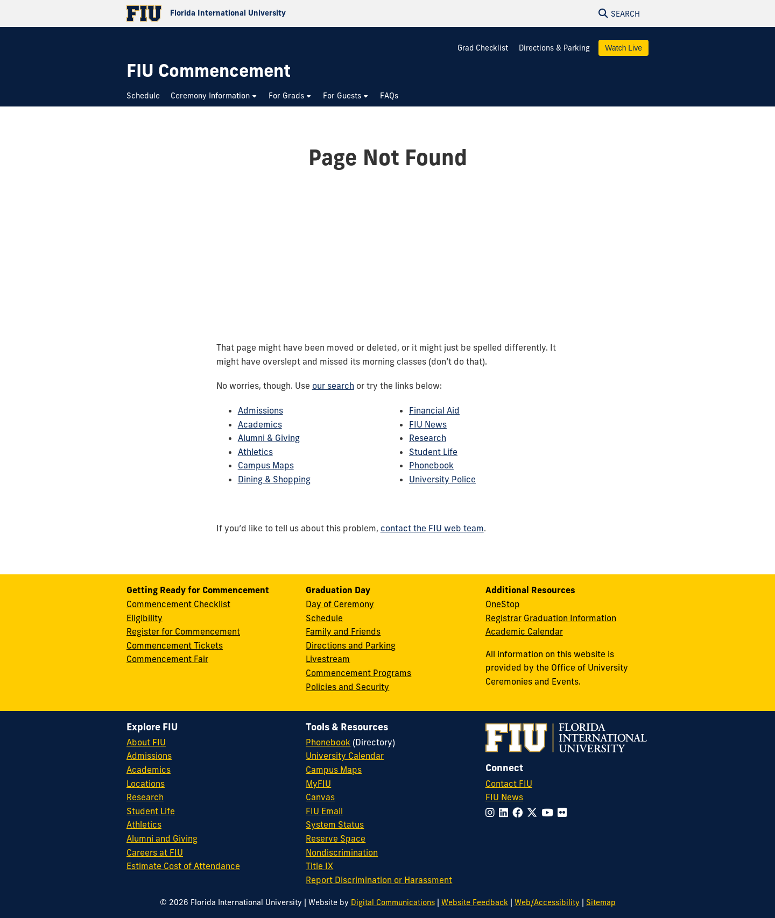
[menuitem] (145, 96)
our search (333, 385)
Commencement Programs (358, 672)
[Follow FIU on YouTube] (549, 812)
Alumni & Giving (269, 437)
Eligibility (144, 618)
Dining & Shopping (274, 479)
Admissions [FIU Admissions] (149, 755)
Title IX (319, 865)
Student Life (433, 451)
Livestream (328, 658)
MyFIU (318, 783)
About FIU (146, 742)
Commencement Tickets (174, 645)
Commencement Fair (167, 658)
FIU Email (324, 811)
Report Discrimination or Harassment (379, 879)
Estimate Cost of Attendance (183, 865)
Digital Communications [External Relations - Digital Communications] (393, 902)
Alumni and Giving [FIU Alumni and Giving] (162, 838)
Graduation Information (570, 618)
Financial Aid (434, 410)
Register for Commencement (183, 631)
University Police (442, 479)
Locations (145, 783)
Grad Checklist (483, 48)
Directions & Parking (554, 48)
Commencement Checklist (178, 604)
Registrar (503, 618)
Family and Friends (343, 631)
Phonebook (431, 465)
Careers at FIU (154, 852)
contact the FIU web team (432, 528)
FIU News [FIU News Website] (504, 797)
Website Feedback (474, 902)
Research (427, 437)
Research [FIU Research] (145, 797)
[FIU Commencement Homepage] (208, 71)
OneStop (502, 604)
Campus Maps (266, 465)
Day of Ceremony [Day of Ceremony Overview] (340, 604)
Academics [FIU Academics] (148, 769)
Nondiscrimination (342, 852)
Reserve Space (335, 838)
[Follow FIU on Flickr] (564, 812)
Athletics (255, 451)
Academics (260, 424)
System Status (335, 824)
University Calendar (345, 755)
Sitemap (601, 902)
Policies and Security (347, 686)
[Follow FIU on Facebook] (519, 812)
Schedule (324, 618)
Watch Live (623, 48)
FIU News (428, 424)
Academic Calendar (524, 631)
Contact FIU (508, 783)
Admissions (260, 410)
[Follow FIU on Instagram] (492, 812)
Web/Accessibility (547, 902)
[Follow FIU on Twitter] (534, 812)
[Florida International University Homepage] (257, 13)
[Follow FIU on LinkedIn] (505, 812)
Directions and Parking (351, 645)
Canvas (320, 797)
